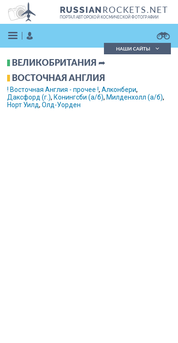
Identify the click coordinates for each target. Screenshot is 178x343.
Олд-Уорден (61, 105)
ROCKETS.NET (114, 9)
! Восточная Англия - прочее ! (53, 89)
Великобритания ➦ (58, 62)
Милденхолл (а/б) (134, 97)
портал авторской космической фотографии (109, 17)
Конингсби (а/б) (78, 97)
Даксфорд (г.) (29, 97)
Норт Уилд (23, 105)
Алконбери (119, 89)
